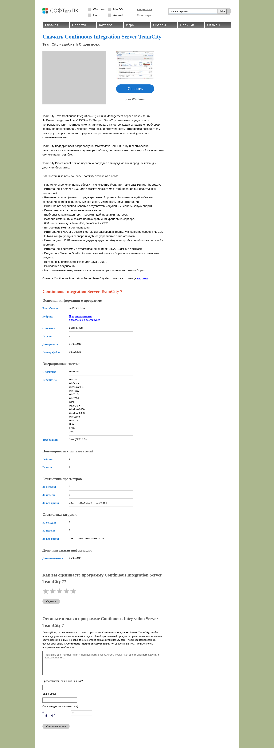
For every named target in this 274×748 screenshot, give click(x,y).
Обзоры (159, 25)
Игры (130, 25)
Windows (99, 9)
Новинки (187, 25)
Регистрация (144, 15)
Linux (96, 15)
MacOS (118, 9)
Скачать (135, 88)
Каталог (105, 25)
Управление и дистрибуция (84, 319)
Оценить (51, 601)
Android (118, 15)
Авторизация (144, 9)
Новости (79, 25)
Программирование (80, 316)
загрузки (142, 278)
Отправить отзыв (56, 726)
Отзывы (213, 25)
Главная (52, 25)
